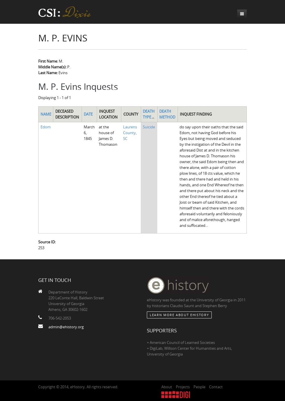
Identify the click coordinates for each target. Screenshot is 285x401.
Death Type (149, 114)
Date (88, 114)
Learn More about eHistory (179, 315)
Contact (216, 386)
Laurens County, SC (130, 132)
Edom (46, 127)
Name (46, 114)
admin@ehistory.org (66, 326)
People (199, 386)
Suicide (149, 127)
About (166, 386)
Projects (183, 386)
